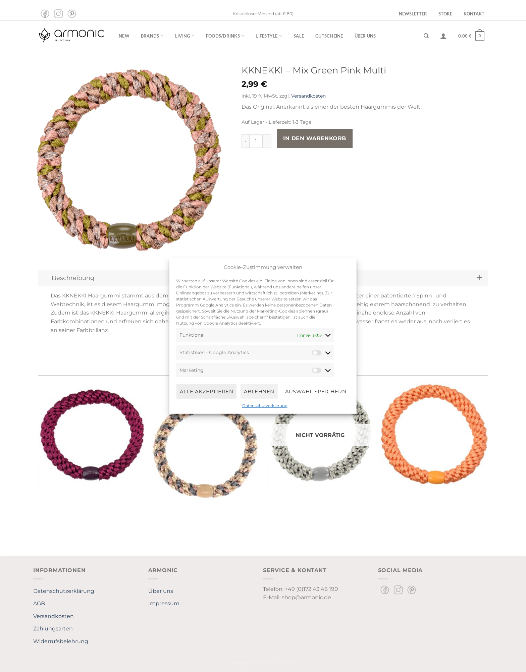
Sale (299, 36)
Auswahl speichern (316, 391)
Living (185, 36)
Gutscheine (329, 36)
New (124, 36)
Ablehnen (259, 391)
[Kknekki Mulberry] (92, 435)
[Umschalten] (479, 278)
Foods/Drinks (225, 36)
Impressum (163, 603)
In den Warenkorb (314, 138)
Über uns (365, 36)
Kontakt (474, 13)
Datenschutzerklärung (264, 405)
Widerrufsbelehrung (60, 641)
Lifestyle (269, 36)
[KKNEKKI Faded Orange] (434, 435)
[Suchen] (426, 36)
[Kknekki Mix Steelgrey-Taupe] (206, 448)
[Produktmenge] (256, 141)
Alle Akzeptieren (206, 391)
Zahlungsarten (53, 628)
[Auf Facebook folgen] (45, 14)
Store (445, 13)
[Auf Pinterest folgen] (72, 14)
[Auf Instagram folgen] (58, 14)
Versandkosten (308, 96)
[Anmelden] (443, 36)
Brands (152, 36)
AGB (39, 603)
